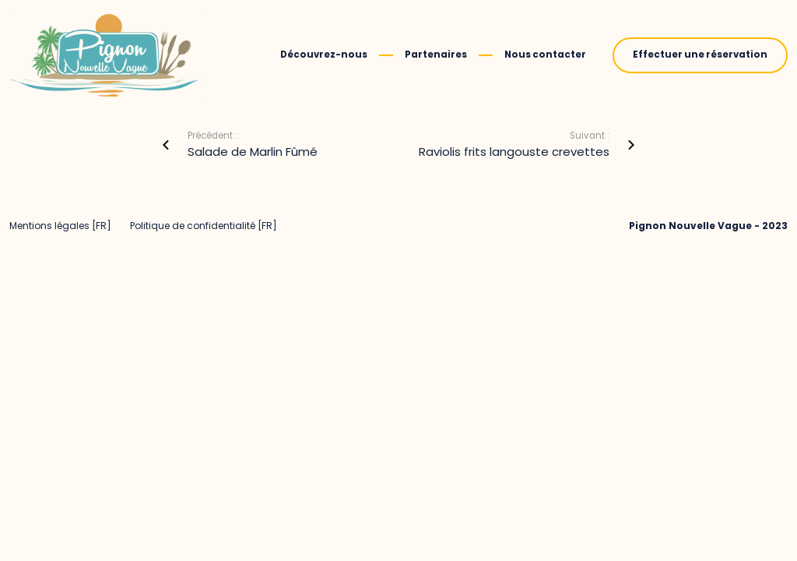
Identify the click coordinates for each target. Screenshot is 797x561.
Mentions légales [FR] (60, 225)
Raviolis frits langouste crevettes (514, 151)
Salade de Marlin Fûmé (253, 151)
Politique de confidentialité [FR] (203, 225)
